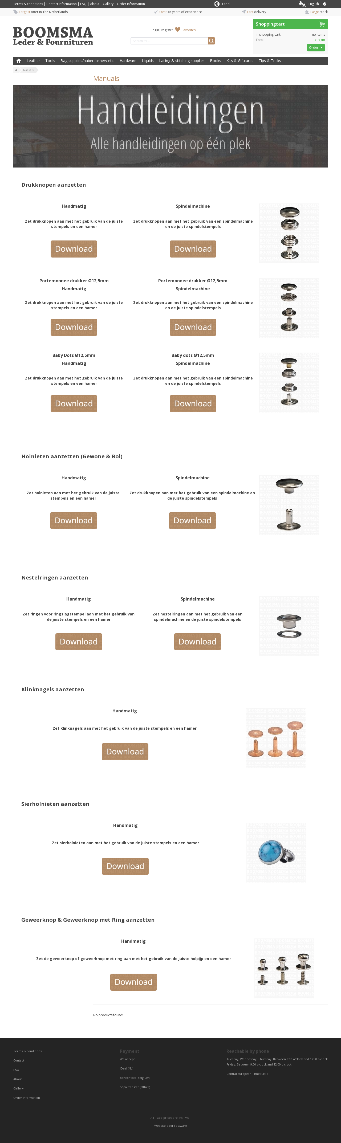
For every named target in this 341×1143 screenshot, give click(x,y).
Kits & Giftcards (239, 60)
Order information (26, 1098)
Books (215, 60)
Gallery (108, 4)
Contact (19, 1060)
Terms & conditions (28, 4)
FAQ (83, 4)
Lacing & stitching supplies (182, 60)
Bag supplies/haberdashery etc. (87, 60)
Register (167, 30)
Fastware (180, 1126)
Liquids (148, 60)
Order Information (131, 4)
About (94, 4)
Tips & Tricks (270, 60)
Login (155, 30)
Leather (33, 60)
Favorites (189, 30)
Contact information (61, 4)
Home (18, 60)
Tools (50, 60)
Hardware (128, 60)
